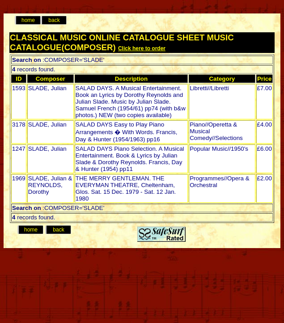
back (53, 20)
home (28, 20)
